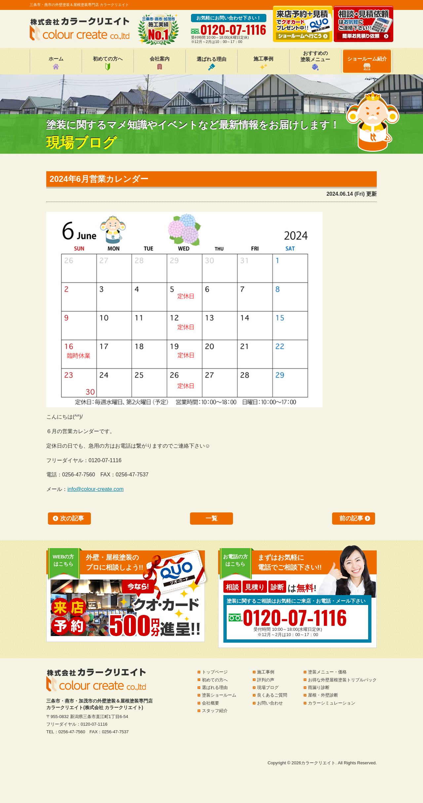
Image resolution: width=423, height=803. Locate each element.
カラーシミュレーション (331, 703)
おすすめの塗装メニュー (315, 60)
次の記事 (72, 518)
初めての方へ (108, 63)
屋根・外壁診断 (323, 695)
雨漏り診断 (318, 687)
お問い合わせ (270, 703)
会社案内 (160, 63)
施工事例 (263, 63)
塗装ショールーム (219, 695)
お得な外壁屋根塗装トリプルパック (342, 679)
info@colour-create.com (95, 489)
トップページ (215, 671)
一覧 (211, 518)
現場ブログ (268, 687)
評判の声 (265, 679)
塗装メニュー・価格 (327, 671)
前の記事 (351, 518)
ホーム (56, 63)
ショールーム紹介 (367, 63)
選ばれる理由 (211, 63)
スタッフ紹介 (215, 710)
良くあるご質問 (272, 695)
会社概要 (210, 703)
